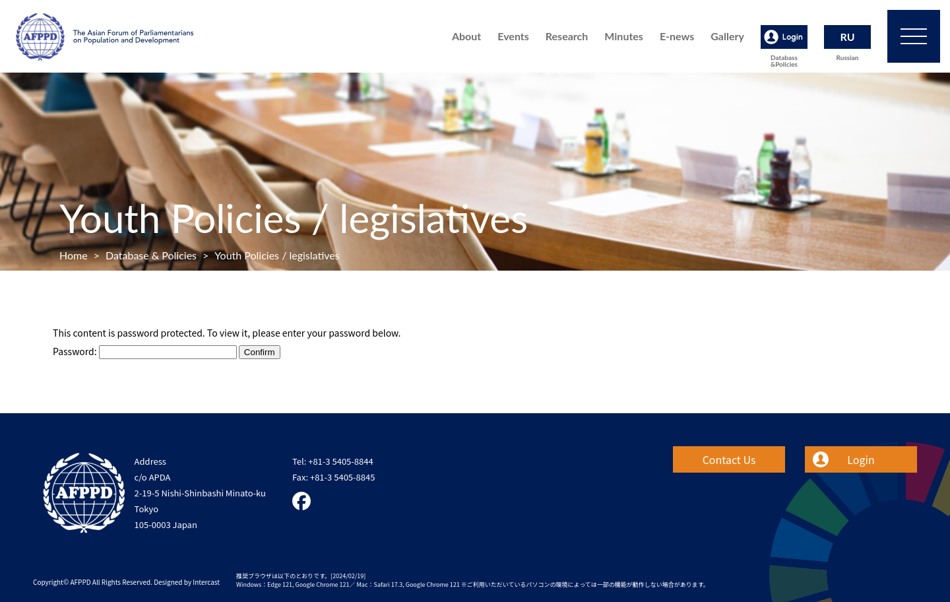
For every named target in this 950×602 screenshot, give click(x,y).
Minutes (623, 36)
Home (73, 255)
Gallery (727, 36)
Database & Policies (151, 255)
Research (567, 36)
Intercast (206, 582)
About (466, 36)
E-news (677, 36)
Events (513, 36)
